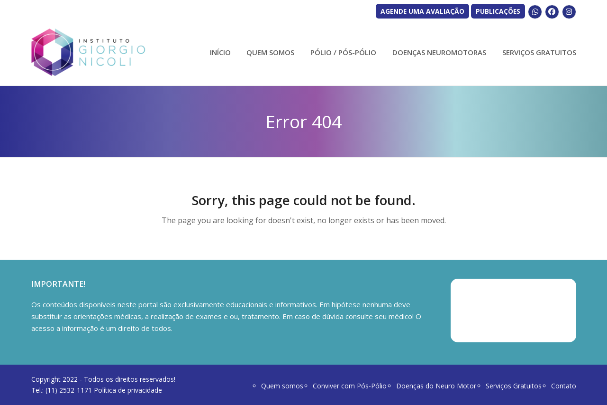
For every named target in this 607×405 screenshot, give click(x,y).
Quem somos (282, 385)
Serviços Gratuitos (514, 385)
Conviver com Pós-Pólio (350, 385)
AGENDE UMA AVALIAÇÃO (422, 11)
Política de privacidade (128, 390)
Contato (563, 385)
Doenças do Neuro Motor (436, 385)
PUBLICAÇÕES (498, 11)
